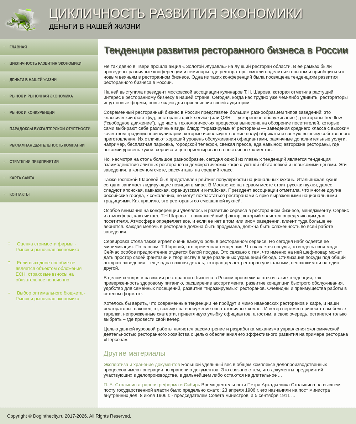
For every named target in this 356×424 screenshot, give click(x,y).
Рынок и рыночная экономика (41, 96)
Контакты (20, 194)
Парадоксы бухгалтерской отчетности (50, 129)
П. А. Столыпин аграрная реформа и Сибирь (152, 384)
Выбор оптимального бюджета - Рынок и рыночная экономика (50, 295)
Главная (18, 47)
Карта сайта (22, 178)
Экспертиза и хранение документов (142, 364)
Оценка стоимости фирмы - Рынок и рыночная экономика (47, 246)
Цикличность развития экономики (46, 63)
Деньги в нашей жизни (33, 80)
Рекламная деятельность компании (47, 145)
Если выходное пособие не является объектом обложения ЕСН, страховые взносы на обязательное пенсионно (49, 271)
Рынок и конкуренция (32, 113)
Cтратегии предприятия (34, 162)
